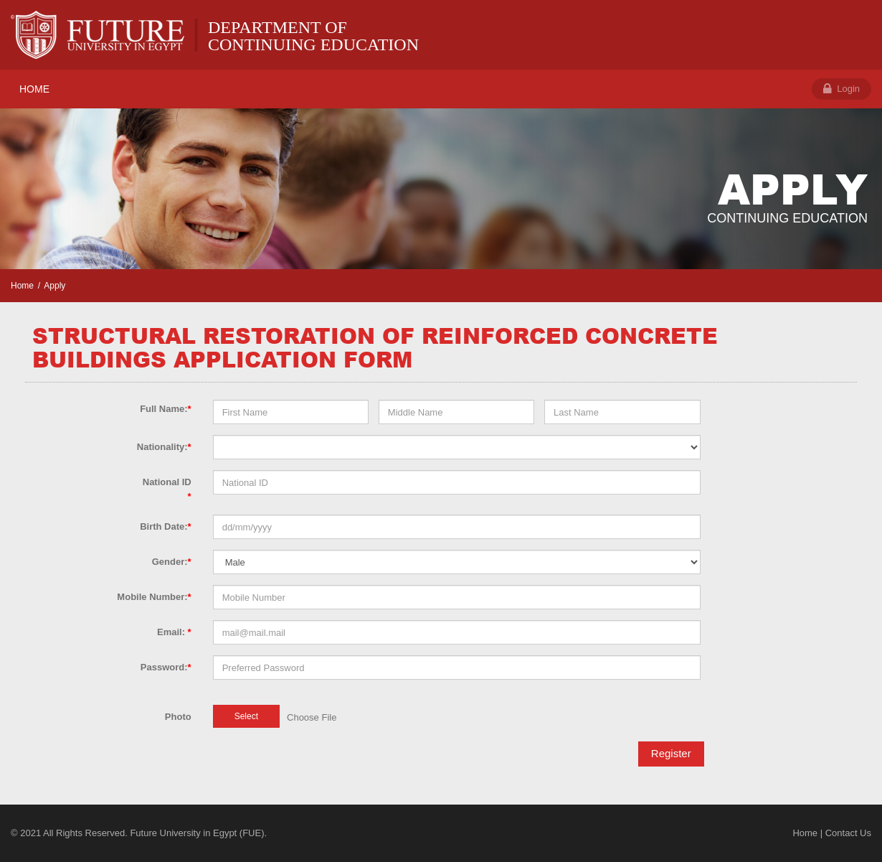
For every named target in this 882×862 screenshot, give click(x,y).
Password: (166, 667)
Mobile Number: (154, 596)
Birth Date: (165, 526)
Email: (174, 632)
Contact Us (848, 833)
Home (22, 286)
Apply (54, 286)
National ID (167, 489)
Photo (178, 716)
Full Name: (165, 408)
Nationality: (164, 446)
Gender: (171, 561)
